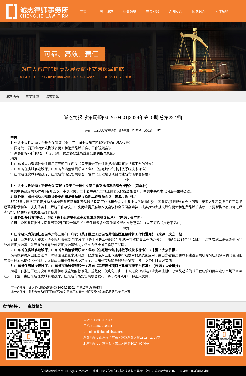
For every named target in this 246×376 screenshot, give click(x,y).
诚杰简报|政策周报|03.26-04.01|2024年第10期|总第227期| (123, 117)
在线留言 (35, 306)
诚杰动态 (12, 96)
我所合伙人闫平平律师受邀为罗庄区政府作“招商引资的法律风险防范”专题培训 (79, 291)
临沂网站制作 (200, 371)
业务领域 (129, 11)
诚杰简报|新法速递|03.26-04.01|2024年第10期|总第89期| (65, 287)
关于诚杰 (106, 11)
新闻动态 (176, 11)
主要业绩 (152, 11)
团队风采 (199, 11)
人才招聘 (222, 11)
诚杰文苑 (52, 96)
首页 (83, 11)
